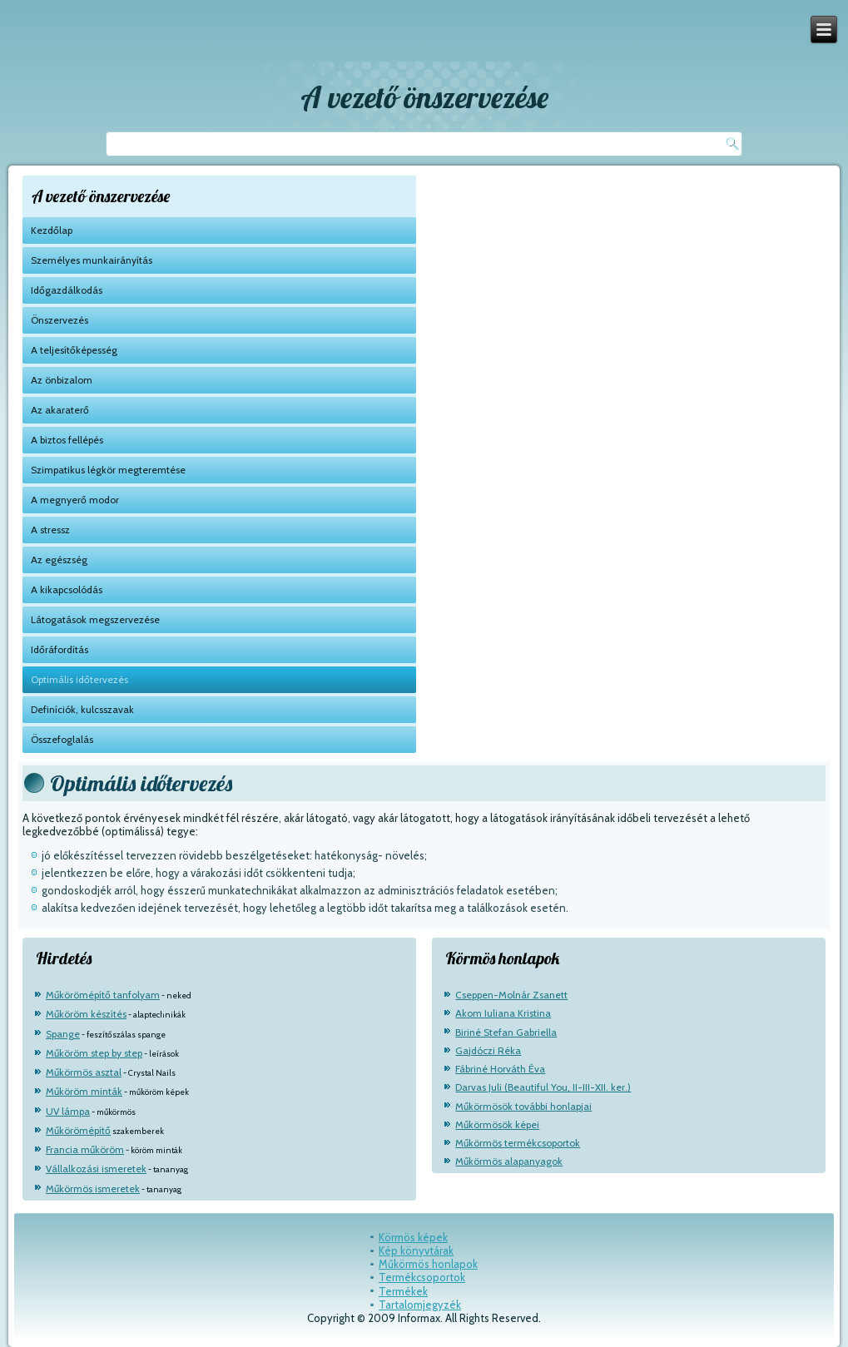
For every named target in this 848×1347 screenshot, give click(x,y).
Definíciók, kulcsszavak (82, 709)
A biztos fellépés (67, 439)
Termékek (403, 1291)
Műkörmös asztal (83, 1072)
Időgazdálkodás (66, 290)
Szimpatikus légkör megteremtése (108, 469)
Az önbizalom (61, 380)
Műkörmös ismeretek (93, 1188)
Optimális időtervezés (79, 679)
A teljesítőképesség (74, 350)
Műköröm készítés (86, 1014)
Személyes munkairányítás (91, 260)
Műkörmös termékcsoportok (517, 1143)
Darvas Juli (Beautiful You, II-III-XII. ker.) (543, 1087)
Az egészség (59, 559)
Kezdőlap (51, 230)
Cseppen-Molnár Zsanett (511, 994)
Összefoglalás (62, 739)
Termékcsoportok (422, 1277)
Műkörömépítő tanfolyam (103, 994)
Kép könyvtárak (416, 1250)
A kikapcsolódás (66, 589)
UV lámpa (68, 1111)
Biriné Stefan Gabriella (506, 1032)
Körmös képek (413, 1237)
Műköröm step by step (94, 1053)
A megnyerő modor (75, 499)
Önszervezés (59, 320)
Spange (63, 1034)
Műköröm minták (84, 1091)
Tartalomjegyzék (420, 1304)
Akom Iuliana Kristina (503, 1013)
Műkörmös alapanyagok (509, 1161)
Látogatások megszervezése (95, 619)
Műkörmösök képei (497, 1124)
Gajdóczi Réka (488, 1050)
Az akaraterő (60, 410)
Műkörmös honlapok (428, 1263)
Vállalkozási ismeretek (96, 1168)
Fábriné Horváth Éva (500, 1068)
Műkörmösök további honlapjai (523, 1106)
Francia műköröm (85, 1149)
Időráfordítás (59, 649)
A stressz (50, 529)
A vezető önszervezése (424, 97)
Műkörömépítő (78, 1130)
